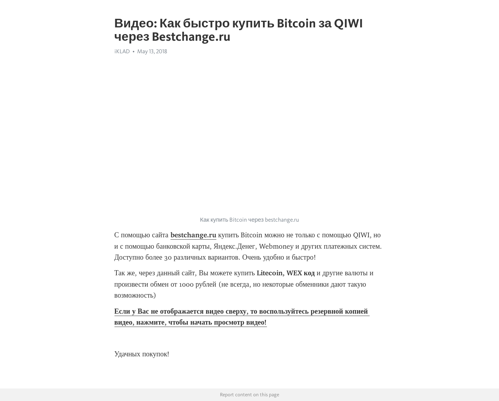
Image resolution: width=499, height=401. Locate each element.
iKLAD (122, 51)
